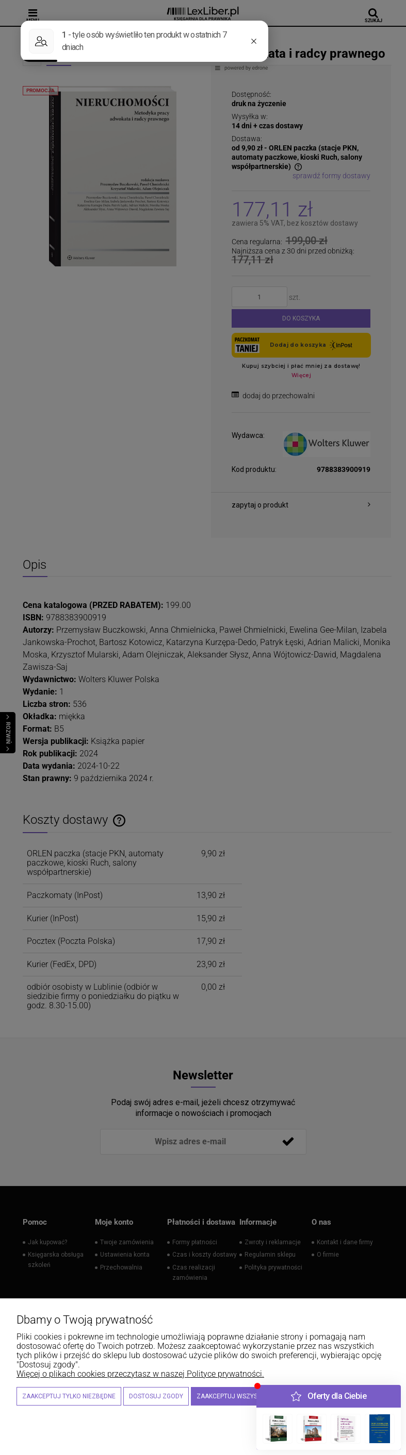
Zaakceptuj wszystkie (233, 1396)
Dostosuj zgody (156, 1396)
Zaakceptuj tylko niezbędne (69, 1396)
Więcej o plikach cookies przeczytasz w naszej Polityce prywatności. (140, 1374)
